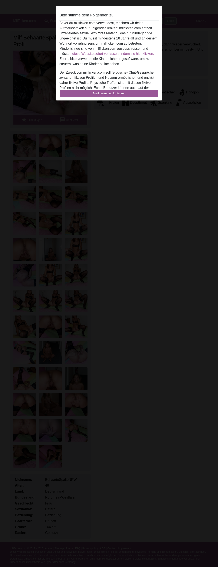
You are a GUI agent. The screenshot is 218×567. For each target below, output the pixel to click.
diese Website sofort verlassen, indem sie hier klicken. (113, 53)
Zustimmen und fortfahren (109, 93)
